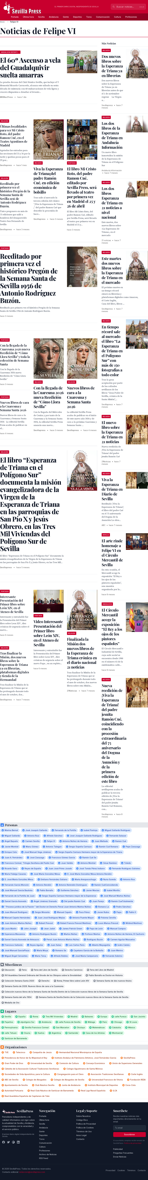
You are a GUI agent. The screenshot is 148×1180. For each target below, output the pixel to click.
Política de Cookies (85, 1127)
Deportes (77, 17)
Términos (131, 1170)
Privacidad (110, 1170)
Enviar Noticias (119, 1157)
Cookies (121, 1170)
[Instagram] (13, 1142)
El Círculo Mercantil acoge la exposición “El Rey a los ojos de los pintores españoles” (112, 626)
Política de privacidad (132, 1143)
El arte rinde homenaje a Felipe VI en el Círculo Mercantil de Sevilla (112, 552)
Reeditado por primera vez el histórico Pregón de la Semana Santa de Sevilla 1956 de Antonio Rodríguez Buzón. (15, 195)
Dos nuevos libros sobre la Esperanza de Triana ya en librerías (112, 66)
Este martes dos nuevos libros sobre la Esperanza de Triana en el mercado (112, 270)
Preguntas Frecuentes (123, 1153)
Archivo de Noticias (48, 1154)
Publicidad (118, 1149)
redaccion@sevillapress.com (32, 1172)
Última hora (28, 17)
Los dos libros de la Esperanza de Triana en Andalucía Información (112, 135)
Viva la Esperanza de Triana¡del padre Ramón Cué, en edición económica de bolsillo (48, 180)
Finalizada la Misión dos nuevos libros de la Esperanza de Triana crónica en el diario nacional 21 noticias (82, 653)
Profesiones (131, 17)
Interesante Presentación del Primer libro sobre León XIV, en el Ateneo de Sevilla (12, 604)
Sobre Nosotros (83, 1116)
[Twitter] (8, 1142)
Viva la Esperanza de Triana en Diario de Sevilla (112, 489)
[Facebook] (3, 1142)
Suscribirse (129, 1134)
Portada (15, 17)
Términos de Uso (84, 1131)
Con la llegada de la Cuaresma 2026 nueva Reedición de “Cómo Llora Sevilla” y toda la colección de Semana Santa (15, 354)
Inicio (2, 22)
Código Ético (82, 1120)
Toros (89, 17)
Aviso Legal (81, 1135)
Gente (66, 17)
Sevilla (41, 17)
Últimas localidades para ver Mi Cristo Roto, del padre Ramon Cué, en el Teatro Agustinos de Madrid (13, 135)
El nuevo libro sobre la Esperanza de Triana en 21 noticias (112, 432)
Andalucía (54, 17)
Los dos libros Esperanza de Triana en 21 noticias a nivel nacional (112, 203)
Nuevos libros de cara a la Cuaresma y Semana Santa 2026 (81, 397)
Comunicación (103, 17)
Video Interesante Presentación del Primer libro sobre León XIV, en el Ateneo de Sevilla (48, 633)
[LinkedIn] (18, 1142)
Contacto (80, 1139)
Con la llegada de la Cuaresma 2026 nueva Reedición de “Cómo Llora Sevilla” (49, 397)
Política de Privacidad (86, 1124)
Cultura (117, 17)
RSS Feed (43, 1158)
